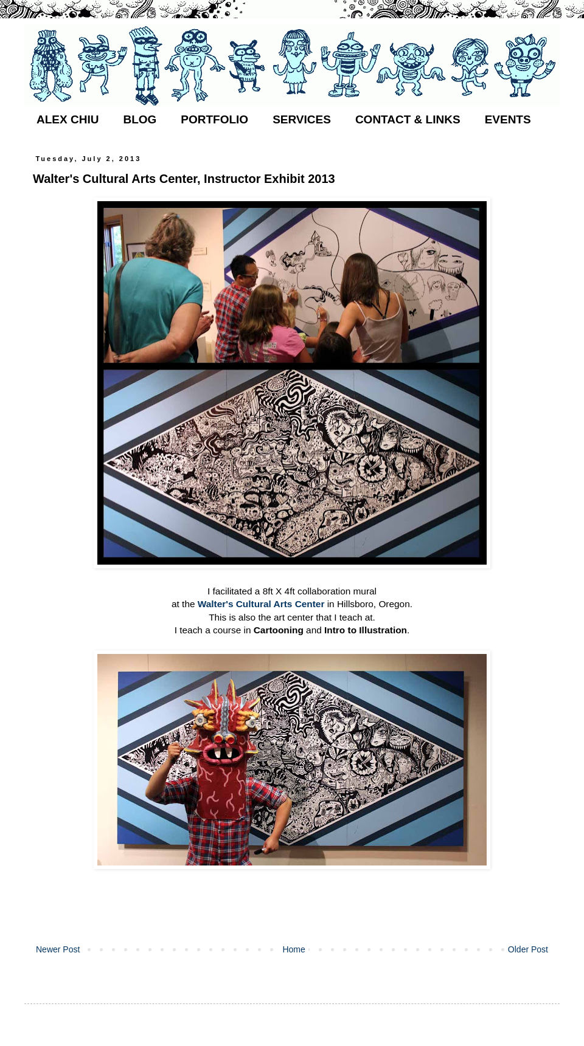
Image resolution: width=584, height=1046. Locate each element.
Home (293, 949)
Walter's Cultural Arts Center (261, 604)
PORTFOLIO (214, 119)
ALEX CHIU (67, 119)
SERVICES (302, 119)
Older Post (528, 949)
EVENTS (508, 119)
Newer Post (58, 949)
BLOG (139, 119)
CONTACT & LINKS (408, 119)
